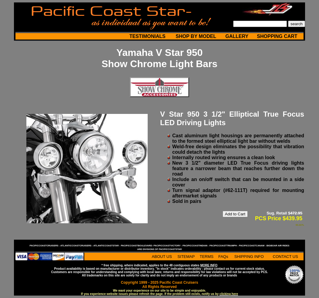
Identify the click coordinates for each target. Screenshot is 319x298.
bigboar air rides (278, 245)
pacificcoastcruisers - (45, 245)
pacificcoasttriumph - (224, 245)
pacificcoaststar (170, 249)
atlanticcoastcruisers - (76, 245)
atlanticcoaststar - (107, 245)
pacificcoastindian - (196, 245)
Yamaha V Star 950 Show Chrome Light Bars (159, 58)
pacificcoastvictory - (168, 245)
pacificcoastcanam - (253, 245)
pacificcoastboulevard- (137, 245)
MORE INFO (208, 265)
